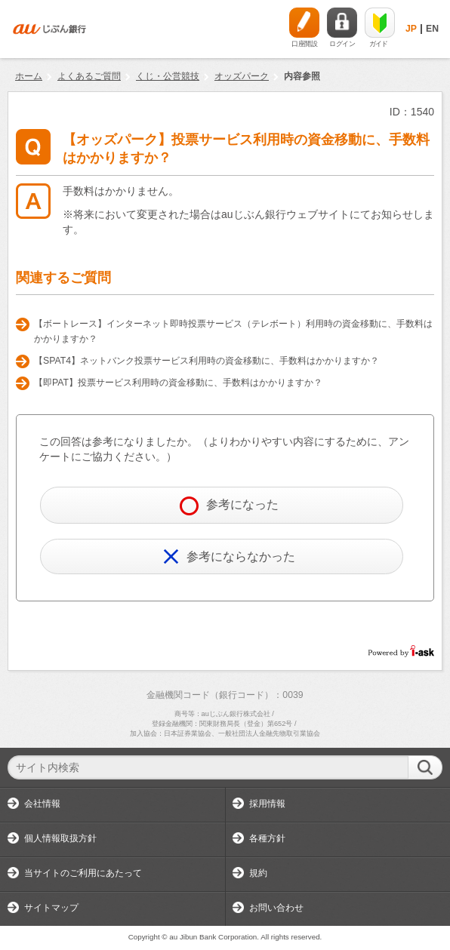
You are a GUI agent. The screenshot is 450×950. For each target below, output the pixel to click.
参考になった (229, 506)
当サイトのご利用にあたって (83, 873)
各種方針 (267, 838)
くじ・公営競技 (167, 76)
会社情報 (42, 803)
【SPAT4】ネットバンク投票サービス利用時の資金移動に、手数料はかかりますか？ (206, 360)
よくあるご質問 (89, 76)
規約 (258, 873)
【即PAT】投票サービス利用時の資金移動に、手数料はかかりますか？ (178, 382)
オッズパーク (241, 76)
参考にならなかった (229, 556)
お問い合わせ (276, 907)
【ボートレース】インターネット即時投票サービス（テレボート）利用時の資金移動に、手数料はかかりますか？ (233, 331)
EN (432, 28)
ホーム (28, 76)
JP (411, 28)
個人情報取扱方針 (60, 838)
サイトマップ (51, 907)
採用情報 (267, 803)
